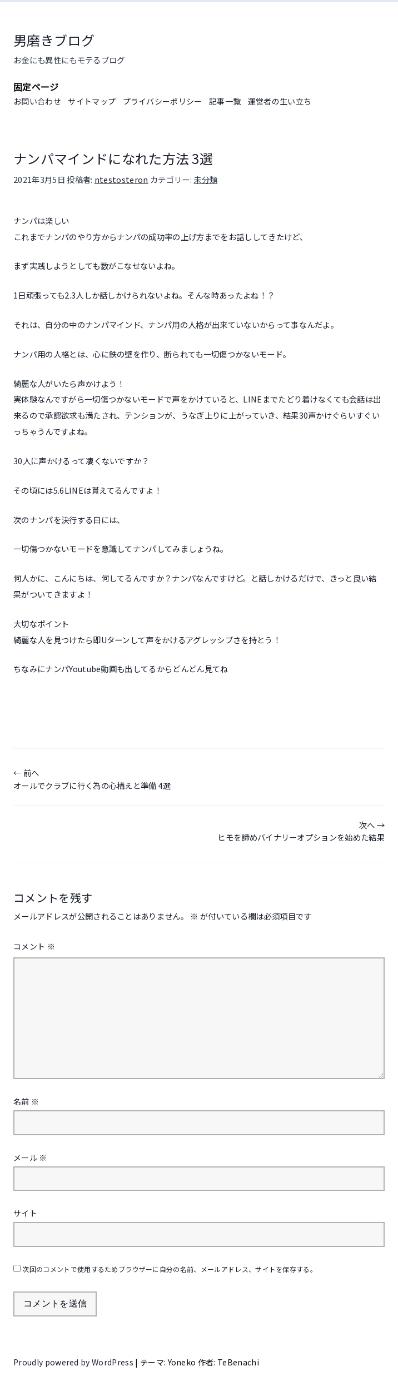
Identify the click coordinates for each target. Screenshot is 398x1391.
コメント (34, 946)
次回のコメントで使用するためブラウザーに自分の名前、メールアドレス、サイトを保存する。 (169, 1269)
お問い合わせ (37, 101)
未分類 (205, 179)
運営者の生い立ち (280, 101)
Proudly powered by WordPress (74, 1362)
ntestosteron (121, 179)
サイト (25, 1213)
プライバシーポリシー (162, 101)
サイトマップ (92, 101)
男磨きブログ (53, 39)
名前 (26, 1101)
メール (30, 1157)
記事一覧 (225, 101)
